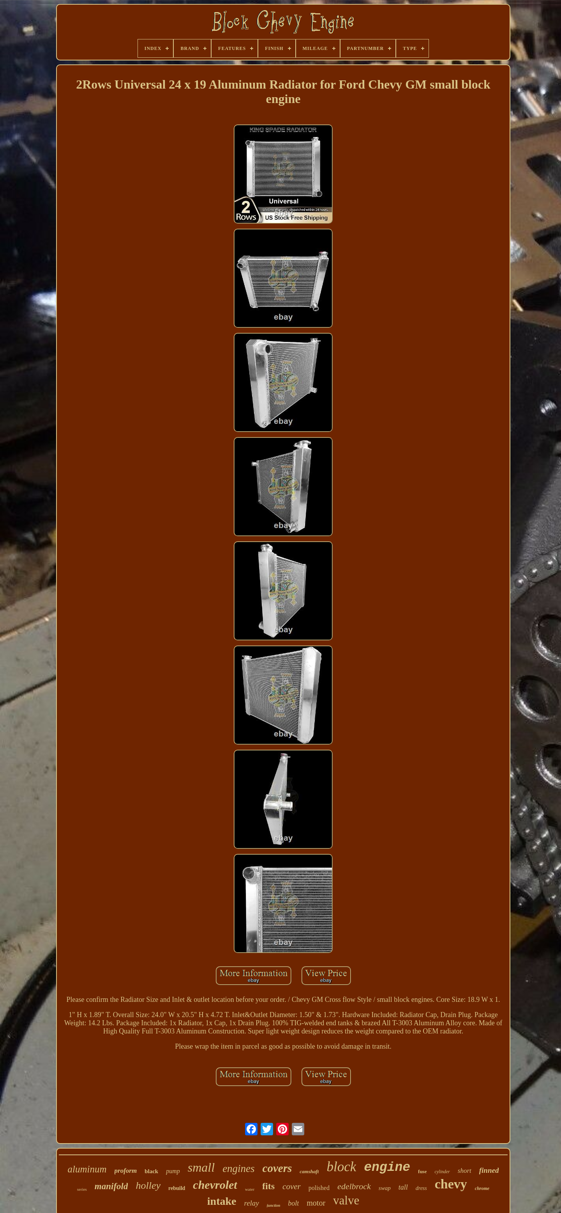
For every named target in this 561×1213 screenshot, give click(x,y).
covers (277, 1168)
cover (291, 1186)
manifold (111, 1186)
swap (385, 1188)
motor (316, 1203)
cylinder (442, 1171)
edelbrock (354, 1186)
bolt (293, 1203)
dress (421, 1188)
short (464, 1170)
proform (126, 1170)
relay (251, 1203)
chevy (451, 1184)
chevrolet (215, 1184)
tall (403, 1187)
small (201, 1167)
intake (221, 1201)
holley (148, 1185)
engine (387, 1167)
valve (346, 1200)
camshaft (309, 1171)
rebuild (176, 1188)
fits (268, 1186)
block (341, 1166)
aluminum (87, 1169)
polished (319, 1188)
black (151, 1171)
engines (238, 1168)
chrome (482, 1188)
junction (273, 1205)
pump (173, 1171)
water (249, 1189)
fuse (422, 1171)
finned (489, 1170)
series (82, 1189)
